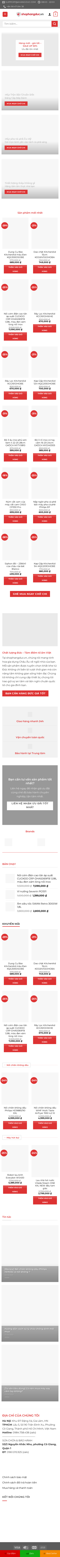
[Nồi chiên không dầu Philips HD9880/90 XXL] (15, 1089)
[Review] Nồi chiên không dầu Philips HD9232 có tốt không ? (26, 1270)
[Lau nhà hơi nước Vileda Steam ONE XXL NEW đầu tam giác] (45, 1161)
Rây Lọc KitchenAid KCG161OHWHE (44, 315)
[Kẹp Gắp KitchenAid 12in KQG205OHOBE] (45, 362)
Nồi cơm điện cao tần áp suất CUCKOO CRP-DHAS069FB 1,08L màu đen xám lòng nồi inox (15, 319)
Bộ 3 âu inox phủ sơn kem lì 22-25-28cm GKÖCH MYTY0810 (15, 443)
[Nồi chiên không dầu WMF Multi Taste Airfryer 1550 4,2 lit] (45, 1089)
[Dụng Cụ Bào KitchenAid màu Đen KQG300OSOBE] (15, 233)
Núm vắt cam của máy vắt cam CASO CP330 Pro (15, 504)
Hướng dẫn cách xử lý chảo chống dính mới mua (29, 1330)
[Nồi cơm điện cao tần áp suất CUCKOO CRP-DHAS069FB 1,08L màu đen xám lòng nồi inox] (15, 294)
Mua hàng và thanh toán (17, 1487)
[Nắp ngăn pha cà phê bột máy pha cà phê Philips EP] (45, 483)
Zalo (30, 1553)
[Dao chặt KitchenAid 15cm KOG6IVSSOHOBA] (45, 233)
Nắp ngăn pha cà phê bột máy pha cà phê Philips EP (44, 504)
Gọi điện (10, 1553)
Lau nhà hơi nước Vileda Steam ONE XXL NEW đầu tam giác (45, 1184)
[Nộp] (55, 24)
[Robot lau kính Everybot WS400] (15, 1158)
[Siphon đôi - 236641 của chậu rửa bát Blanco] (15, 544)
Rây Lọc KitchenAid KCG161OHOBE (15, 382)
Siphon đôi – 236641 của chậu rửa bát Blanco (15, 566)
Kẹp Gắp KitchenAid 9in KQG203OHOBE (44, 565)
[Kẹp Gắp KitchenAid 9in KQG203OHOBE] (45, 544)
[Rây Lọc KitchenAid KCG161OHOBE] (15, 362)
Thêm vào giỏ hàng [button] (15, 269)
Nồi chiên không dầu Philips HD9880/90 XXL (15, 1110)
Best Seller (50, 1553)
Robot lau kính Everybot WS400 (15, 1176)
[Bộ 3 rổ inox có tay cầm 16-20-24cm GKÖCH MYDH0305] (45, 421)
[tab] (11, 924)
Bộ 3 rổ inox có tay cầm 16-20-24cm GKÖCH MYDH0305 (44, 443)
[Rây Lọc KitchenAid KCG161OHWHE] (45, 294)
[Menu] (5, 14)
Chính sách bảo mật (14, 1477)
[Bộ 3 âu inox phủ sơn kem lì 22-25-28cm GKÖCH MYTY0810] (15, 421)
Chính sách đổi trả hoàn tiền (19, 1482)
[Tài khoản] (49, 14)
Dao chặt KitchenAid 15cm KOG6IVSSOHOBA (45, 254)
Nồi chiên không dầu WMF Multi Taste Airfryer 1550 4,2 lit (45, 1110)
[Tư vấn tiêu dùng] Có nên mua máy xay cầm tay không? (27, 1390)
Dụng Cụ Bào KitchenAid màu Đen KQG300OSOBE (15, 254)
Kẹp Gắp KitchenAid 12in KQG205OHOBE (45, 382)
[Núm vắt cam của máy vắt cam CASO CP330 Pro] (15, 483)
